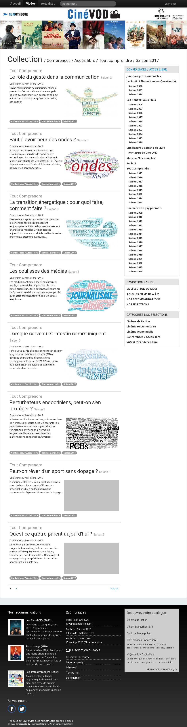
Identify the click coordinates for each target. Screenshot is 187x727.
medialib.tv (24, 723)
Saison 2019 (135, 190)
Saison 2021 (135, 258)
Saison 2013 (135, 229)
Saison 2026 (135, 142)
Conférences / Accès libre (24, 121)
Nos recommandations (143, 299)
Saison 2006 (135, 104)
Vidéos (31, 3)
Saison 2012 (135, 225)
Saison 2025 (135, 138)
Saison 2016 (135, 177)
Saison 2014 (135, 233)
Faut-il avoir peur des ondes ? (64, 137)
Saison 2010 (135, 217)
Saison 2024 (135, 94)
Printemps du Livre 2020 (142, 152)
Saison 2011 (135, 221)
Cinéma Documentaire (141, 326)
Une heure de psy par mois (144, 208)
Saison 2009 (135, 212)
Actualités (48, 3)
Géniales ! (71, 667)
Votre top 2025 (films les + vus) (84, 642)
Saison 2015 (135, 173)
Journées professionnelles (144, 76)
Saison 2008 (135, 113)
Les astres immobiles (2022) (42, 671)
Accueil (15, 3)
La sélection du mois (142, 288)
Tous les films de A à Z (143, 294)
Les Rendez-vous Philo (141, 100)
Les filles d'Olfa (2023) (38, 620)
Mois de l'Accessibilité (141, 158)
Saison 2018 (135, 121)
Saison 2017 (69, 121)
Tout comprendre (51, 121)
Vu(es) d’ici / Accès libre (142, 342)
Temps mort (73, 672)
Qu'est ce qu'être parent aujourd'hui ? (64, 531)
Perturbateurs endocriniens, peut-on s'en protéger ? (64, 402)
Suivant (114, 588)
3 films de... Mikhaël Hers (80, 633)
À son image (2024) (37, 646)
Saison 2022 (135, 86)
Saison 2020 (135, 194)
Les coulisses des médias (64, 268)
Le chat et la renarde (78, 657)
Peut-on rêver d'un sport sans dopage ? (64, 468)
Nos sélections (138, 304)
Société (131, 163)
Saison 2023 (135, 90)
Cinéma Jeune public (140, 331)
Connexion (171, 3)
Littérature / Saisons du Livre (146, 148)
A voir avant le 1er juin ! (79, 623)
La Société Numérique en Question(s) (151, 81)
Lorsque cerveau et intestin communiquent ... (64, 331)
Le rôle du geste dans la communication (64, 74)
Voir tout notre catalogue (162, 669)
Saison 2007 (135, 108)
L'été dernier (73, 677)
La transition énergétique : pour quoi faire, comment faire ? (64, 202)
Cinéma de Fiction (138, 321)
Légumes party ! (75, 662)
